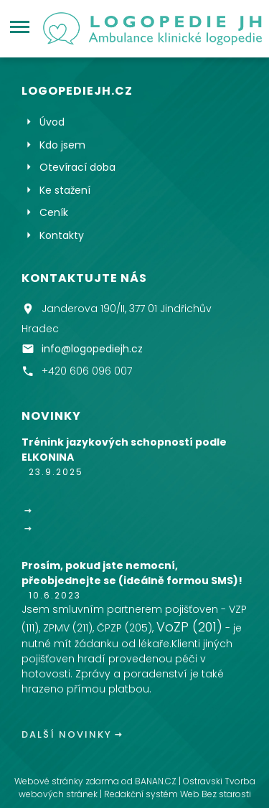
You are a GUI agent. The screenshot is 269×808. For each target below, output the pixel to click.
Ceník (53, 212)
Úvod (52, 122)
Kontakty (61, 235)
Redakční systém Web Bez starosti (177, 794)
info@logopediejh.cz (92, 348)
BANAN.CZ (155, 781)
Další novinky (67, 734)
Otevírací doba (77, 167)
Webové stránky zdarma (66, 781)
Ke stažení (64, 190)
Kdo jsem (62, 145)
